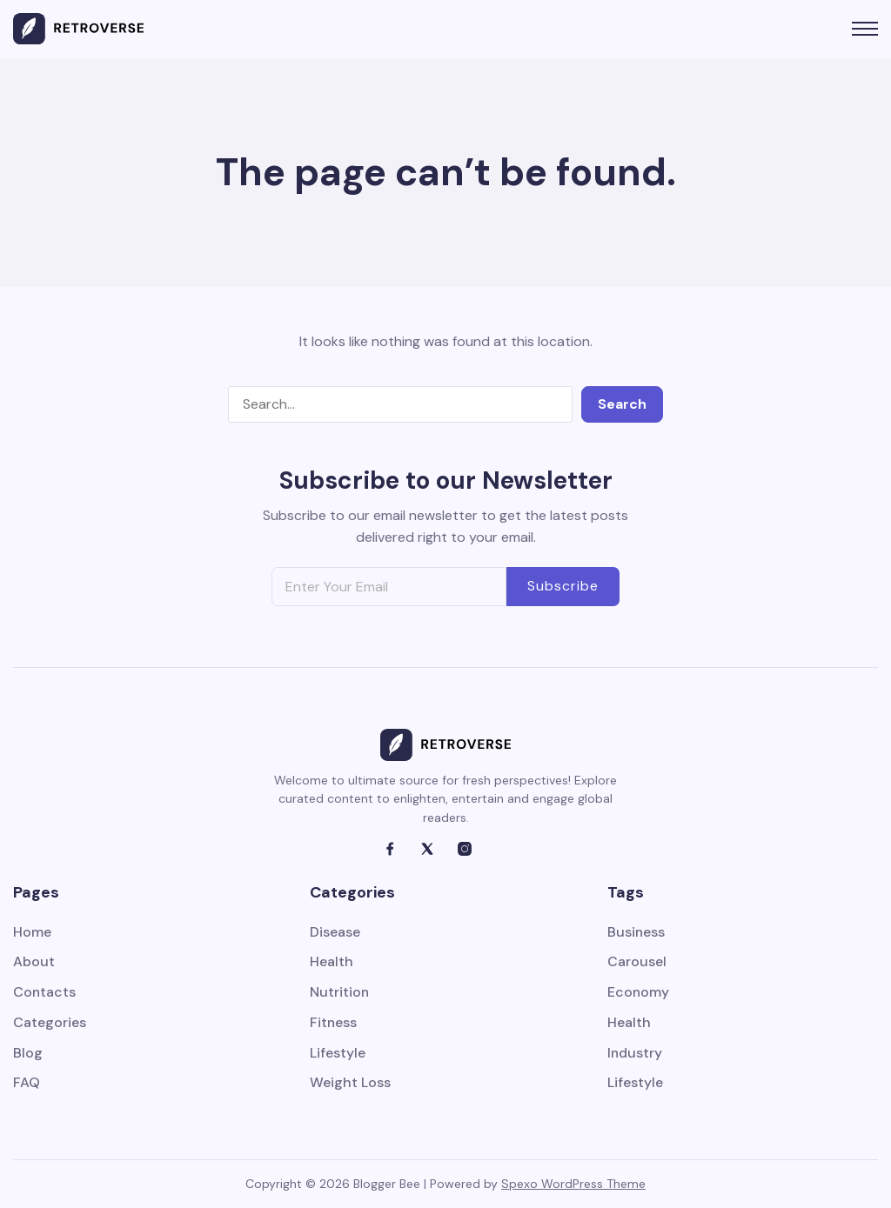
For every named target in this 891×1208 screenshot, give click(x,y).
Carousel (637, 962)
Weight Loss (350, 1084)
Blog (28, 1053)
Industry (635, 1053)
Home (32, 932)
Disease (335, 932)
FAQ (26, 1084)
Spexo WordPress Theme (573, 1183)
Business (636, 932)
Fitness (334, 1023)
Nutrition (340, 992)
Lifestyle (337, 1053)
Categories (49, 1023)
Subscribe (563, 586)
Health (331, 962)
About (34, 962)
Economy (638, 992)
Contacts (45, 992)
